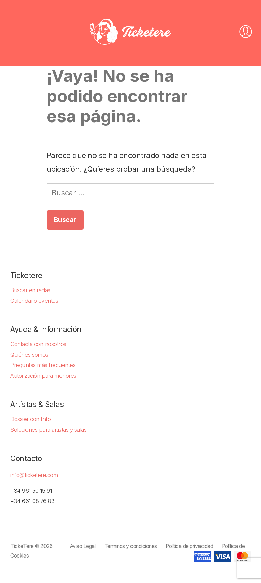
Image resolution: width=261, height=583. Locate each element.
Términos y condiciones (130, 546)
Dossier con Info (30, 419)
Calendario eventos (34, 300)
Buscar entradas (30, 290)
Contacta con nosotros (38, 344)
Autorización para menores (43, 375)
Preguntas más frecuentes (42, 365)
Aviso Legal (83, 546)
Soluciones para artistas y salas (48, 429)
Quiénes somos (29, 354)
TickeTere (22, 546)
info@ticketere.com (34, 475)
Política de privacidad (189, 546)
